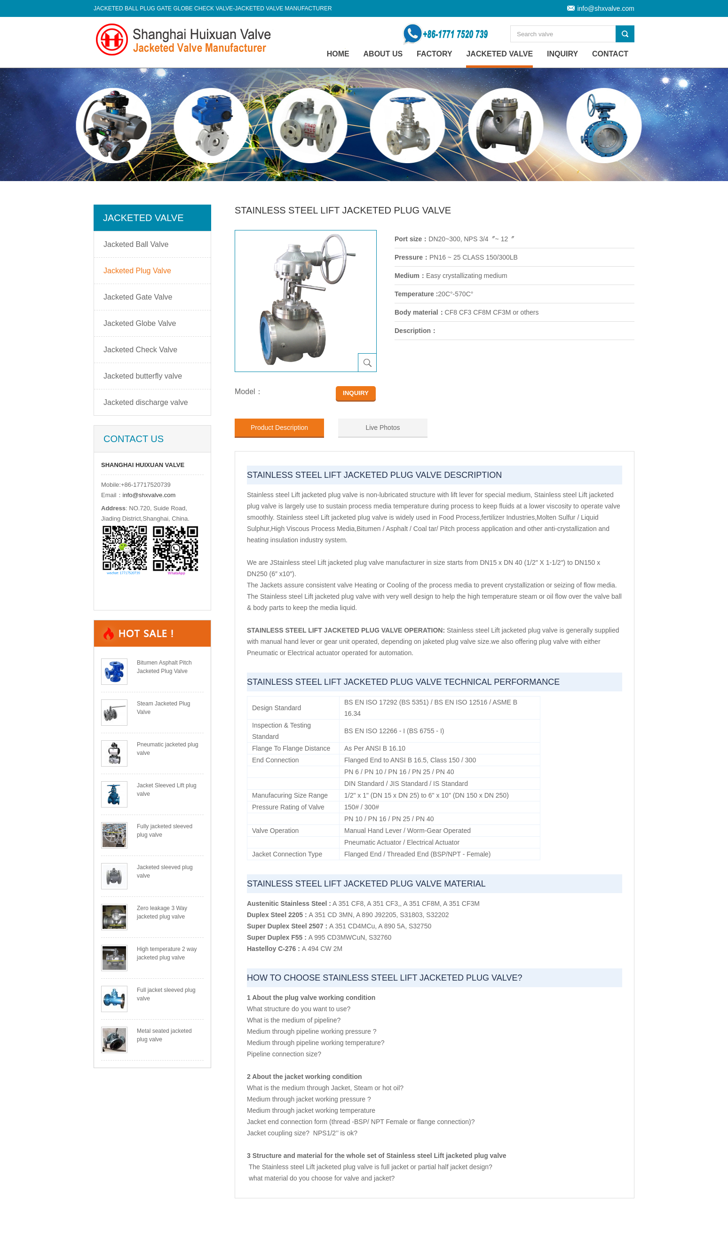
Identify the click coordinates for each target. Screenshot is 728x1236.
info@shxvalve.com (605, 8)
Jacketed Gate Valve (137, 297)
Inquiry (562, 54)
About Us (383, 54)
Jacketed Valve (499, 54)
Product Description (279, 427)
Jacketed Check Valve (140, 350)
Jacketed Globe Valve (139, 323)
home (338, 54)
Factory (434, 54)
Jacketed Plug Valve (137, 271)
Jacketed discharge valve (145, 402)
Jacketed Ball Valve (135, 244)
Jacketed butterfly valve (142, 376)
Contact (610, 54)
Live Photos (382, 427)
